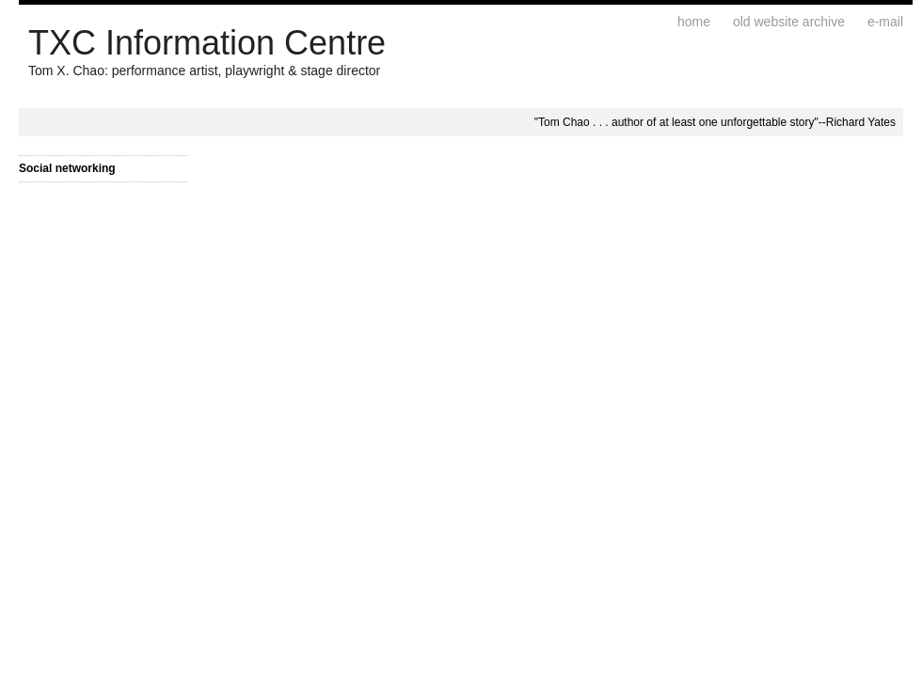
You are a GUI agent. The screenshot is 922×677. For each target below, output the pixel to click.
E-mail (885, 21)
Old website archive (789, 21)
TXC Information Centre (207, 43)
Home (693, 21)
